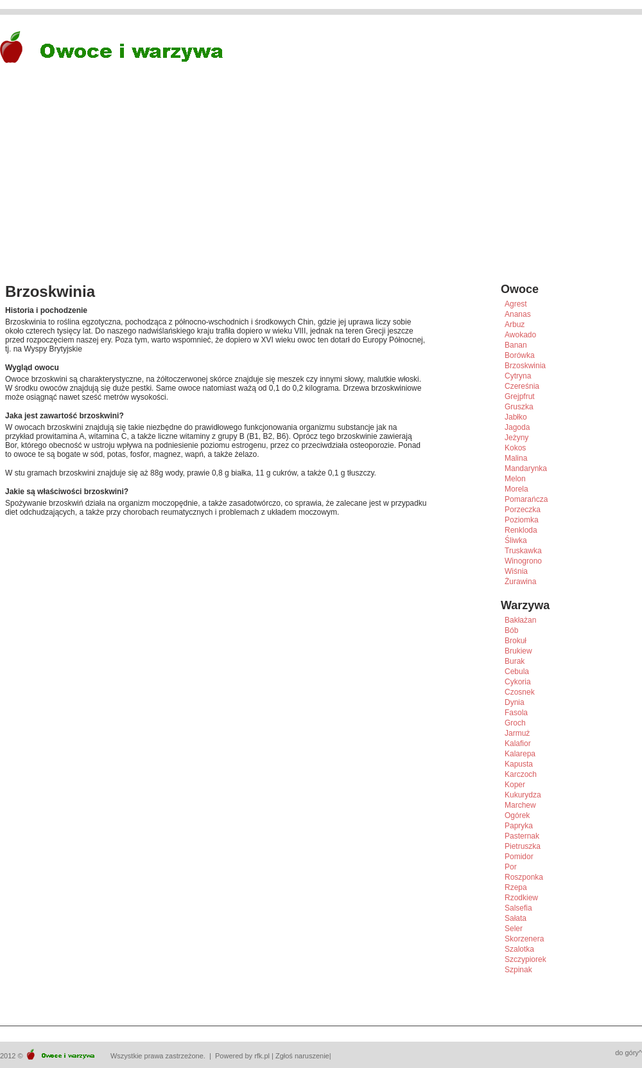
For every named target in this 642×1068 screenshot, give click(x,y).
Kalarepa (520, 753)
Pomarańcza (526, 499)
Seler (514, 928)
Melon (515, 478)
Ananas (518, 314)
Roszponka (524, 877)
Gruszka (519, 406)
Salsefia (518, 907)
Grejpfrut (520, 396)
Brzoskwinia (525, 365)
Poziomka (522, 519)
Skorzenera (524, 938)
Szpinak (518, 969)
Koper (515, 784)
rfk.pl (262, 1056)
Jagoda (517, 427)
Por (511, 866)
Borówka (520, 355)
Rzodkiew (521, 897)
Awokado (520, 334)
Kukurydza (523, 794)
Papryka (519, 825)
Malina (516, 458)
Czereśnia (522, 386)
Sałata (515, 918)
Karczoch (521, 774)
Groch (515, 722)
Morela (516, 489)
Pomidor (519, 856)
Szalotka (519, 949)
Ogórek (517, 815)
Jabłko (516, 417)
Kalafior (518, 743)
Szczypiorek (525, 959)
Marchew (520, 805)
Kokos (515, 447)
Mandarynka (526, 468)
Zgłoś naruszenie (302, 1056)
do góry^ (628, 1052)
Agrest (516, 303)
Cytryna (518, 375)
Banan (516, 345)
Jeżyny (516, 437)
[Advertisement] (216, 184)
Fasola (516, 712)
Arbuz (515, 324)
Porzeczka (523, 509)
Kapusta (519, 764)
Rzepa (516, 887)
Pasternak (522, 836)
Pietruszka (523, 846)
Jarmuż (517, 733)
